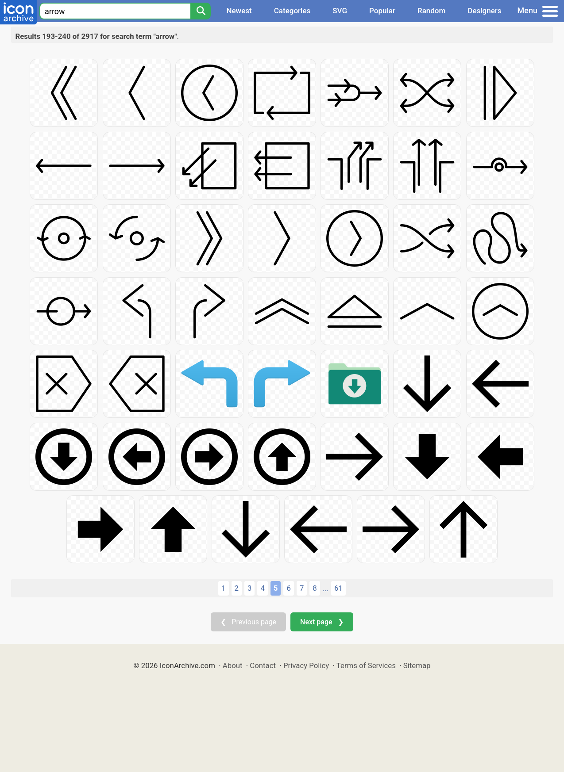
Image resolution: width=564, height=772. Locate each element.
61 (338, 588)
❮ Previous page (248, 622)
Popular (382, 10)
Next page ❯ (321, 622)
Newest (238, 10)
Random (431, 10)
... (325, 588)
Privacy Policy (306, 665)
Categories (292, 10)
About (233, 665)
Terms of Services (366, 665)
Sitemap (417, 665)
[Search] (200, 11)
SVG (339, 10)
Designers (484, 10)
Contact (263, 665)
